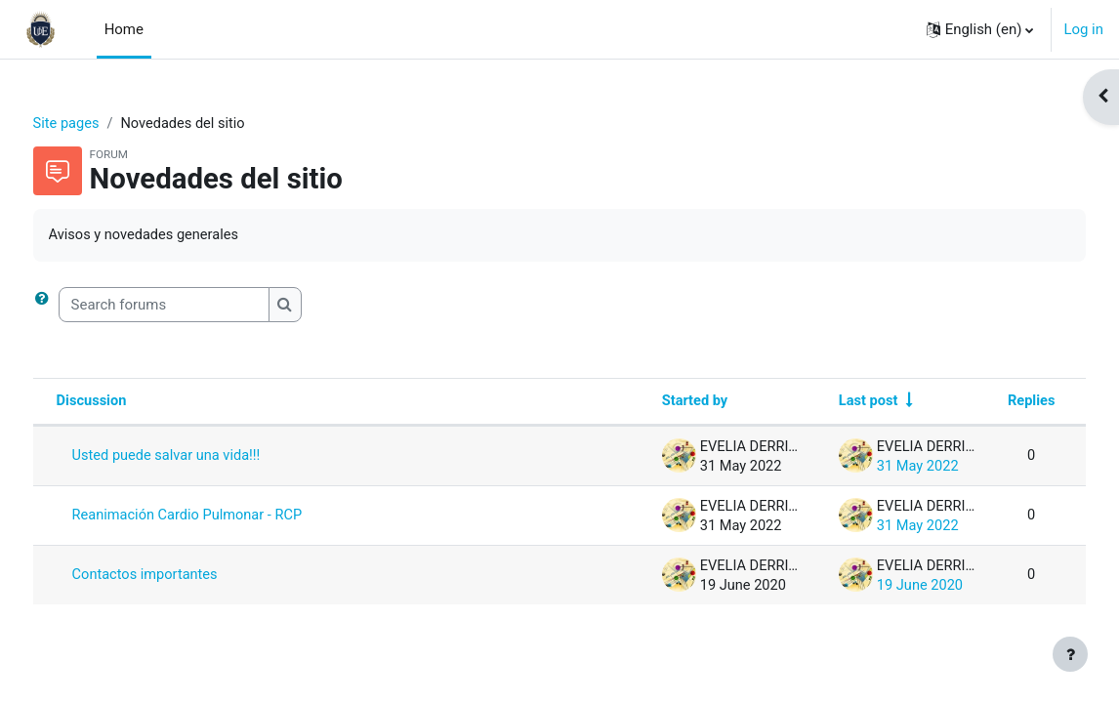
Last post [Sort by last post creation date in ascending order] (828, 403)
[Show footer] (1070, 654)
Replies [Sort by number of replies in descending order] (994, 403)
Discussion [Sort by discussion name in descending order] (129, 403)
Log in (1083, 29)
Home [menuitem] (124, 29)
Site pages (103, 124)
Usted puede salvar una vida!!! (205, 458)
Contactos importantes (183, 577)
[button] (980, 29)
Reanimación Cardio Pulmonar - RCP (226, 517)
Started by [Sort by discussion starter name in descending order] (651, 403)
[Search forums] (200, 305)
